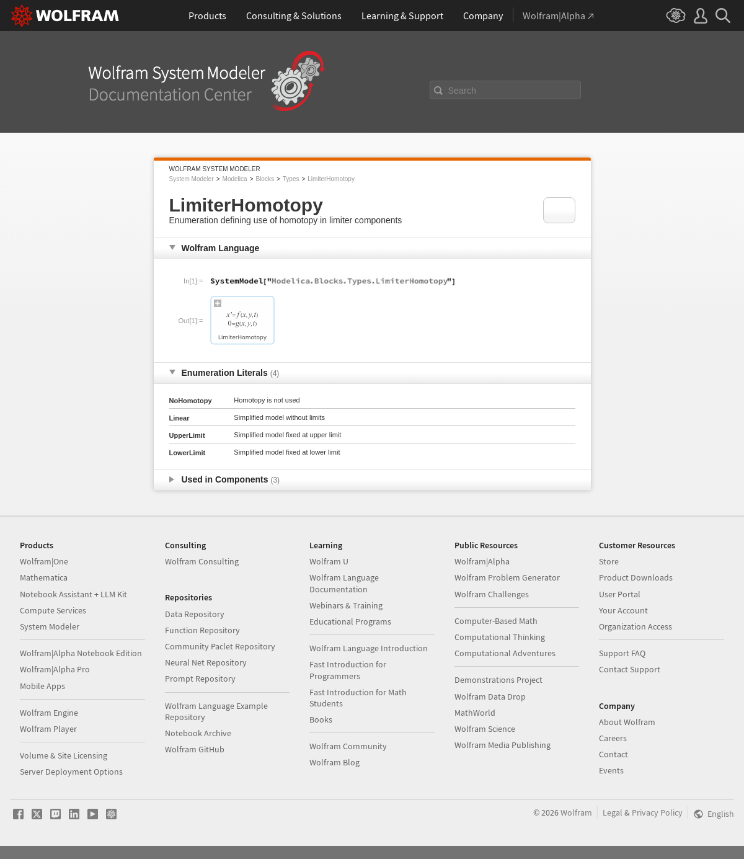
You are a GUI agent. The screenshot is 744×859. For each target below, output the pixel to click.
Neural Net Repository (206, 662)
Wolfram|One (44, 561)
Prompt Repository (200, 678)
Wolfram (576, 812)
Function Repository (202, 630)
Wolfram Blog (334, 762)
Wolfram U (328, 561)
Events (611, 770)
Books (320, 719)
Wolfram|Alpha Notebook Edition (81, 653)
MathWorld (474, 712)
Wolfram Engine (49, 712)
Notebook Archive (198, 733)
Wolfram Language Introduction (368, 648)
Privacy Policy (657, 812)
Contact (613, 754)
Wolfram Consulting (202, 561)
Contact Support (629, 669)
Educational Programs (350, 621)
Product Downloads (636, 577)
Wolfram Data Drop (490, 696)
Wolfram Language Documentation (344, 583)
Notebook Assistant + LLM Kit (73, 594)
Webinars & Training (346, 605)
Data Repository (194, 614)
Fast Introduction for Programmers (347, 670)
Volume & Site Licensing (63, 755)
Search (462, 91)
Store (609, 561)
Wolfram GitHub (194, 749)
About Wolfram (627, 722)
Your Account (623, 610)
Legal (612, 812)
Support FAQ (622, 653)
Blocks (264, 179)
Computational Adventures (505, 653)
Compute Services (53, 610)
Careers (613, 738)
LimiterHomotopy (331, 179)
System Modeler (191, 179)
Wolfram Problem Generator (507, 577)
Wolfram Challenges (491, 594)
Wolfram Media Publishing (502, 744)
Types (291, 179)
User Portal (619, 594)
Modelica (235, 179)
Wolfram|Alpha (482, 561)
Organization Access (635, 626)
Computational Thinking (499, 637)
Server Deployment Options (71, 771)
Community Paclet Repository (220, 646)
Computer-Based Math (496, 620)
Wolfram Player (48, 728)
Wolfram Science (484, 728)
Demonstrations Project (498, 679)
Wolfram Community (348, 746)
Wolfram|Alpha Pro (55, 669)
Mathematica (44, 577)
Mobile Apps (42, 686)
